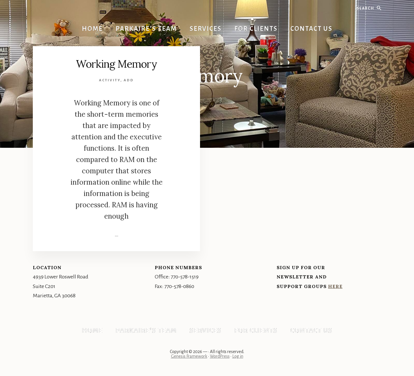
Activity (109, 80)
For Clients (256, 330)
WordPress (220, 356)
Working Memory (116, 64)
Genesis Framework (189, 356)
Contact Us (311, 330)
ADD (129, 80)
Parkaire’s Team (146, 330)
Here (335, 286)
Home (92, 330)
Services (206, 330)
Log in (237, 356)
